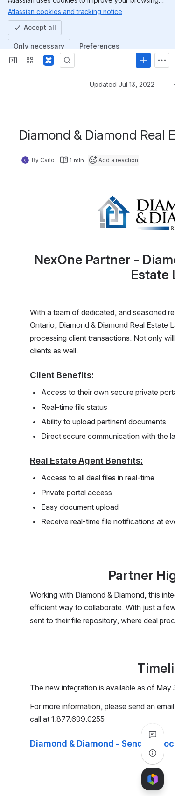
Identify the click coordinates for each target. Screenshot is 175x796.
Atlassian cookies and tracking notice (65, 11)
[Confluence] (48, 60)
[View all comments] (152, 734)
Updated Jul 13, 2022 (122, 84)
